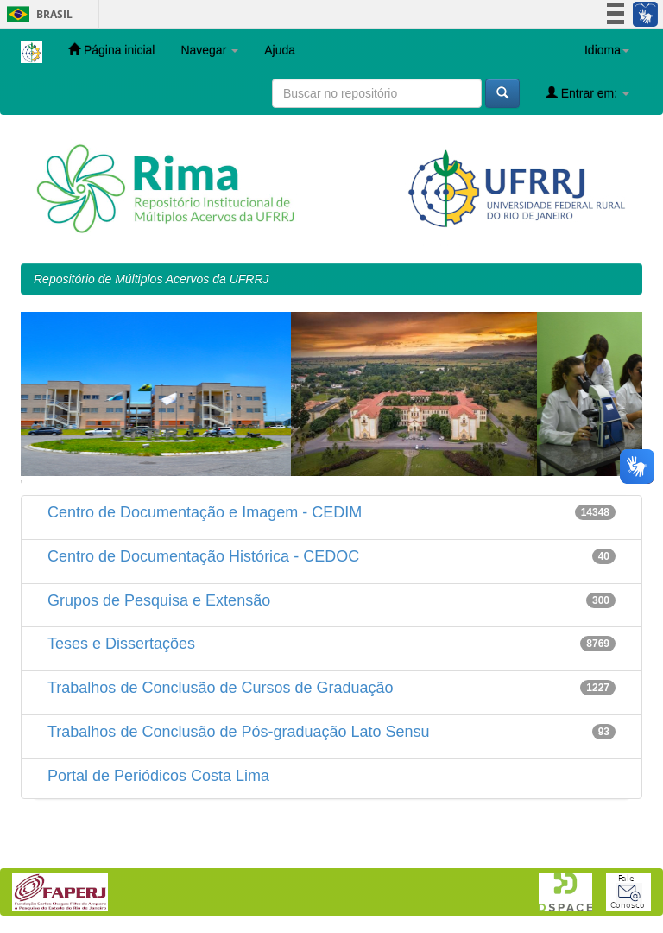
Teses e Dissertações (121, 643)
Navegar (209, 50)
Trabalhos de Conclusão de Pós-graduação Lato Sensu (238, 731)
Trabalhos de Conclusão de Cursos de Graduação (220, 687)
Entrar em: (587, 93)
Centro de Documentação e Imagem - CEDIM (204, 512)
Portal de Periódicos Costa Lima (158, 775)
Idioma (606, 50)
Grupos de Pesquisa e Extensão (158, 600)
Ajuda (279, 50)
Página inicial (111, 49)
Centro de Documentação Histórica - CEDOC (203, 556)
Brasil (36, 14)
